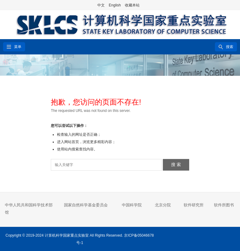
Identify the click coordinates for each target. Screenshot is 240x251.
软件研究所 (194, 205)
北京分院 (163, 205)
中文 (101, 5)
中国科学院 (132, 205)
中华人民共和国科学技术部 (29, 205)
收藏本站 (132, 5)
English (115, 5)
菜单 (17, 47)
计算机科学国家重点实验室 (67, 235)
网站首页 (71, 142)
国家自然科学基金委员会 (86, 205)
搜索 (229, 47)
